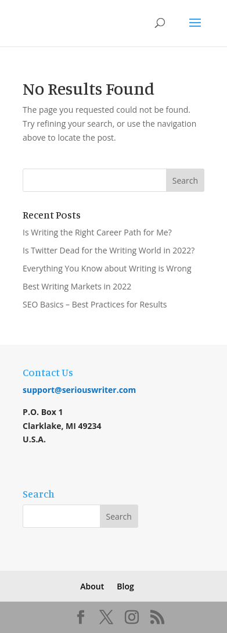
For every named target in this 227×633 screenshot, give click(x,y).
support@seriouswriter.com (79, 389)
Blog (125, 586)
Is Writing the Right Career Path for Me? (97, 232)
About (92, 586)
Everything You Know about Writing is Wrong (107, 268)
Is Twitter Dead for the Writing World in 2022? (108, 250)
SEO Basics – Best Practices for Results (95, 304)
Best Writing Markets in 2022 (77, 286)
